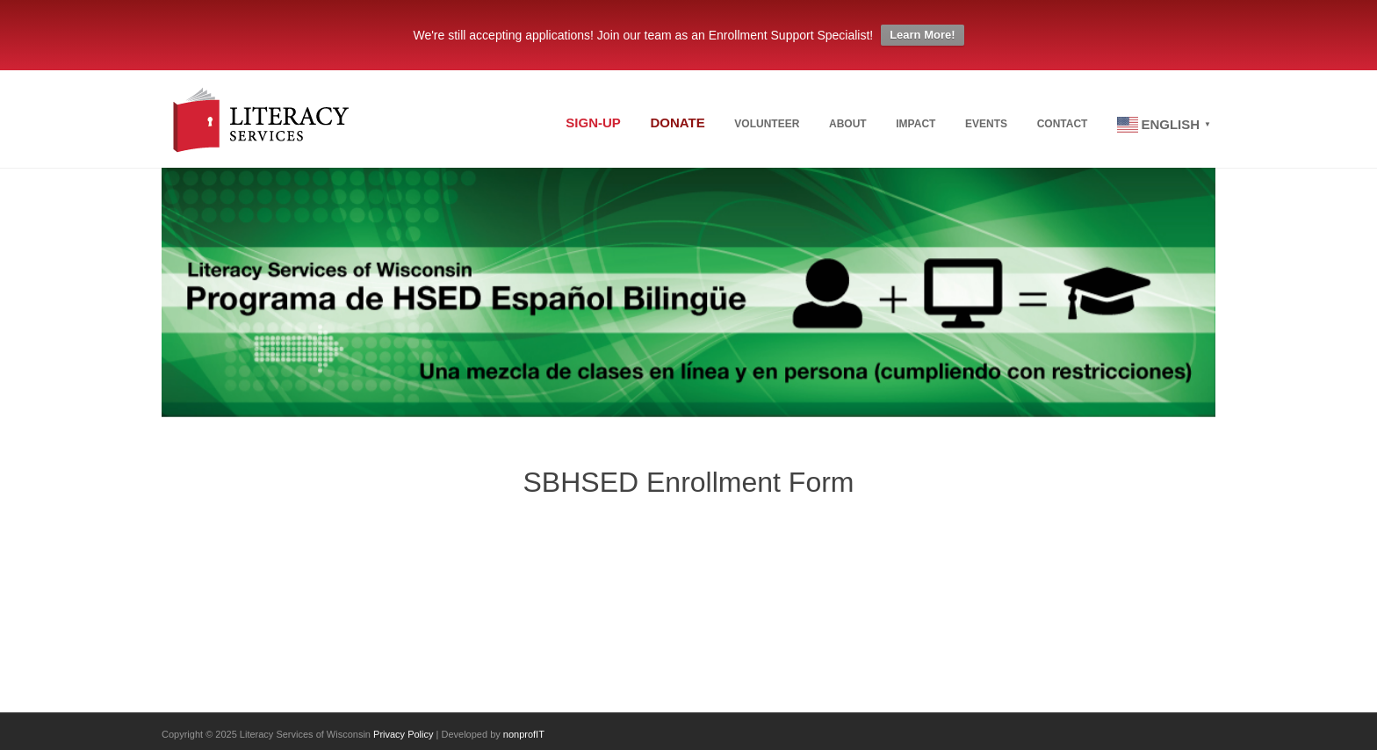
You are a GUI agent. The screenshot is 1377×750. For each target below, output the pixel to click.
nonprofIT (523, 734)
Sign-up (593, 122)
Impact (915, 124)
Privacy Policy (403, 734)
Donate (677, 122)
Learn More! (922, 34)
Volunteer (766, 124)
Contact (1062, 124)
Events (986, 124)
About (848, 124)
